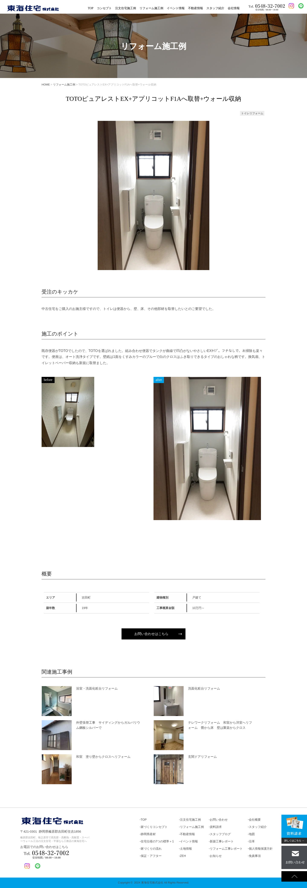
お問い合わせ (219, 819)
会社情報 (234, 8)
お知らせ (216, 856)
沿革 (252, 841)
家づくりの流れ (151, 848)
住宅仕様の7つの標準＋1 (157, 841)
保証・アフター (151, 856)
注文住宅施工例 (125, 8)
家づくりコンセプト (154, 827)
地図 (252, 834)
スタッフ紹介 (215, 8)
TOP (90, 8)
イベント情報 (176, 8)
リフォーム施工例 (151, 8)
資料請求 (216, 827)
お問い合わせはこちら (151, 634)
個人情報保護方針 (261, 848)
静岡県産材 (148, 834)
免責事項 (255, 856)
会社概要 (255, 819)
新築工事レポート (222, 841)
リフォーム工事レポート (226, 848)
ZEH (183, 856)
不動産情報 (195, 8)
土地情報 (186, 848)
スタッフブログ (220, 834)
